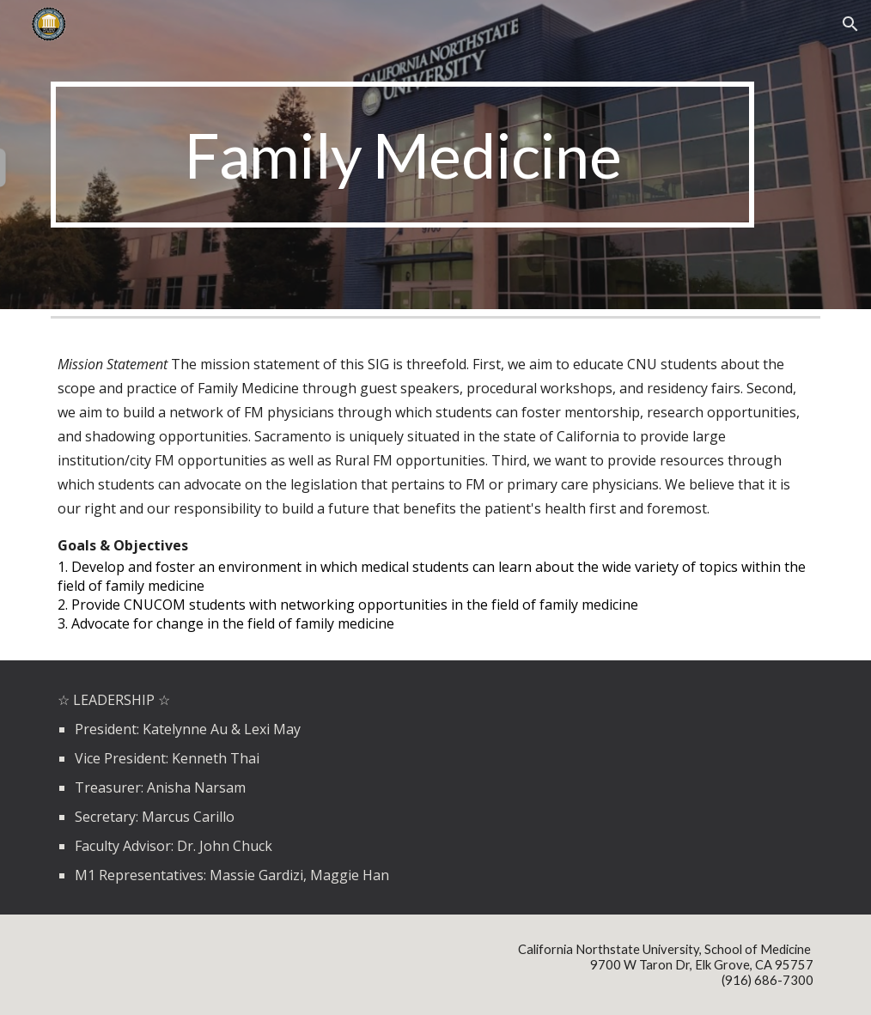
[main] (402, 155)
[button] (850, 24)
